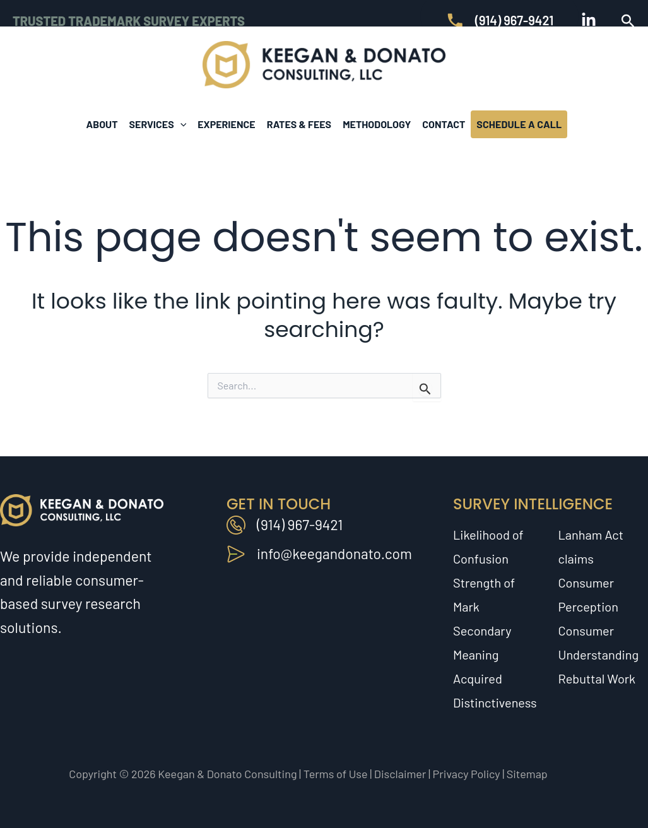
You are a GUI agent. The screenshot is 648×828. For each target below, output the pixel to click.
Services (158, 124)
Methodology (377, 124)
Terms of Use (335, 774)
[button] (628, 21)
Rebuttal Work (597, 678)
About (102, 124)
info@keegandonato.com (335, 553)
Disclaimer (400, 774)
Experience (226, 124)
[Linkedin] (589, 20)
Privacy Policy (466, 774)
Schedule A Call (519, 124)
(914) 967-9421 (300, 524)
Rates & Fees (299, 124)
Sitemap (527, 774)
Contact (443, 124)
